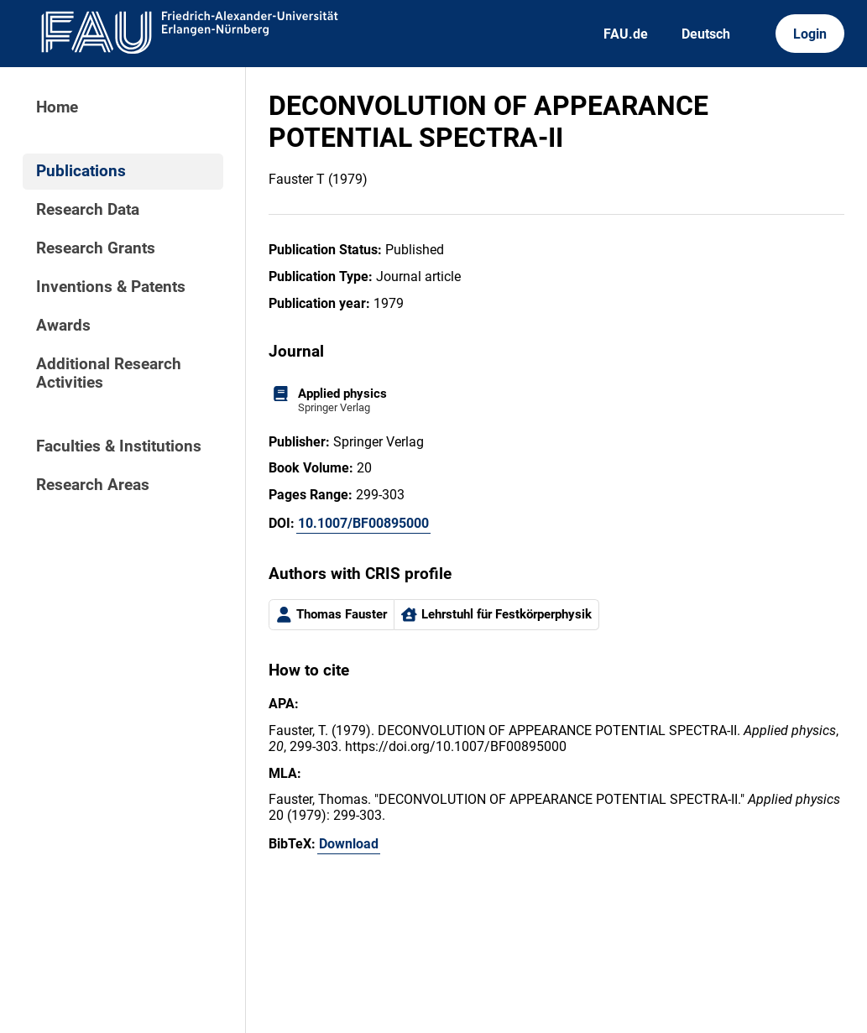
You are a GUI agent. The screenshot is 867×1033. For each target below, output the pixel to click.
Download (349, 844)
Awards (63, 325)
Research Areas (92, 485)
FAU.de (625, 34)
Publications (81, 171)
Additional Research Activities (108, 373)
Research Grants (95, 248)
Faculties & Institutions (118, 446)
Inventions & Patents (110, 287)
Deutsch (706, 34)
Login (810, 34)
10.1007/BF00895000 (363, 523)
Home (57, 107)
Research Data (87, 210)
